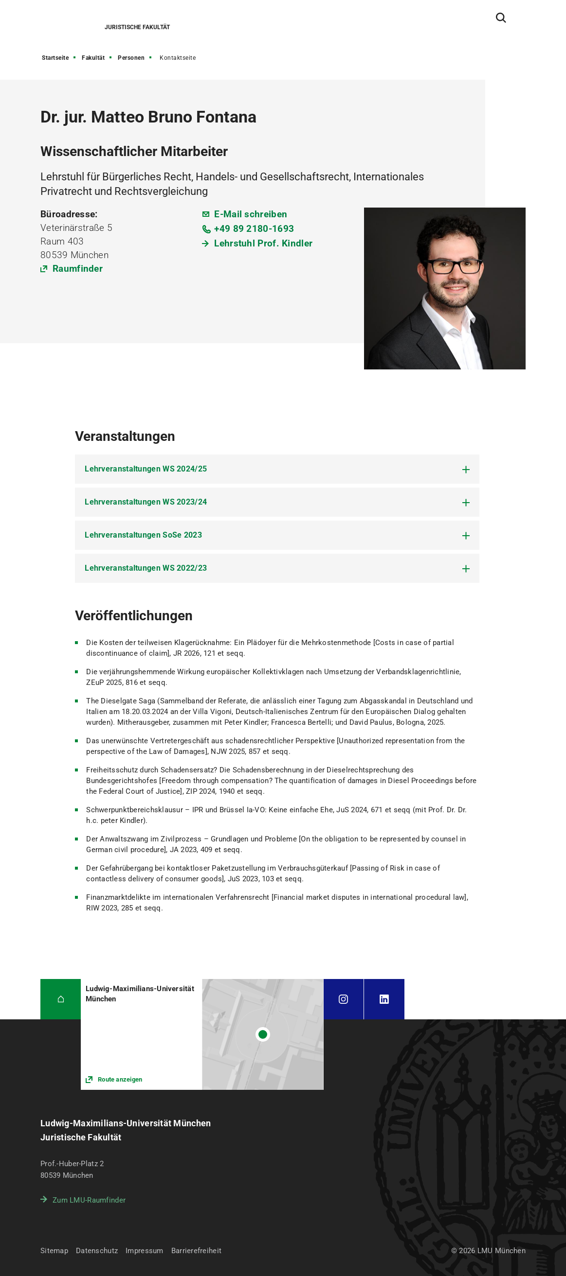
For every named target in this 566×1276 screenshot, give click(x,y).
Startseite (55, 57)
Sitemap (54, 1250)
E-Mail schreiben (250, 214)
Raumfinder (78, 268)
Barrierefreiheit (196, 1250)
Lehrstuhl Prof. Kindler (263, 243)
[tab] (277, 469)
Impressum (145, 1250)
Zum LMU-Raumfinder (89, 1200)
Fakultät (93, 57)
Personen (131, 57)
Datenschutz (97, 1250)
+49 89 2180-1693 (254, 228)
